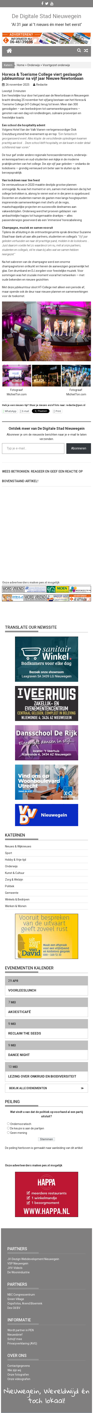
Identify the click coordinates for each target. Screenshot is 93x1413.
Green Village (15, 1299)
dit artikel (77, 1147)
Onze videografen (18, 1379)
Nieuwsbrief (15, 1334)
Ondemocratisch (20, 1124)
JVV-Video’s (14, 1267)
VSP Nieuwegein (17, 1263)
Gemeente (11, 892)
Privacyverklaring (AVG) (22, 1343)
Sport (8, 853)
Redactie (42, 84)
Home (20, 65)
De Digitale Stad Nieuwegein (46, 16)
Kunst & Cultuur (14, 873)
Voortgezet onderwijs (56, 65)
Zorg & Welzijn (14, 879)
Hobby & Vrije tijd (15, 859)
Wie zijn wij (14, 1370)
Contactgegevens (18, 1365)
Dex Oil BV (13, 1307)
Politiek (9, 886)
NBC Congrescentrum (21, 1294)
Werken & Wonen (15, 906)
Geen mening (18, 1132)
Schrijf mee (14, 1339)
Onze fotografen (18, 1374)
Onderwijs (33, 65)
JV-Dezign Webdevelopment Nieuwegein (33, 1259)
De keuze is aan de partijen (27, 1128)
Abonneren (78, 448)
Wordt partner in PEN (20, 1330)
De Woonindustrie (18, 1272)
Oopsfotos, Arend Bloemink (24, 1303)
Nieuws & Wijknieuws (18, 846)
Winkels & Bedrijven (17, 899)
